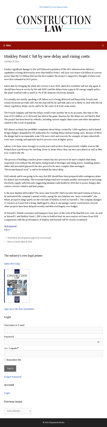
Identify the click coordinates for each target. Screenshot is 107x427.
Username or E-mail (14, 325)
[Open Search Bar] (103, 45)
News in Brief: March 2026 (19, 242)
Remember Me (12, 359)
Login (7, 393)
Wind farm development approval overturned (29, 238)
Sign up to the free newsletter (19, 309)
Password (9, 336)
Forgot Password (12, 376)
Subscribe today (12, 263)
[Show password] (98, 342)
